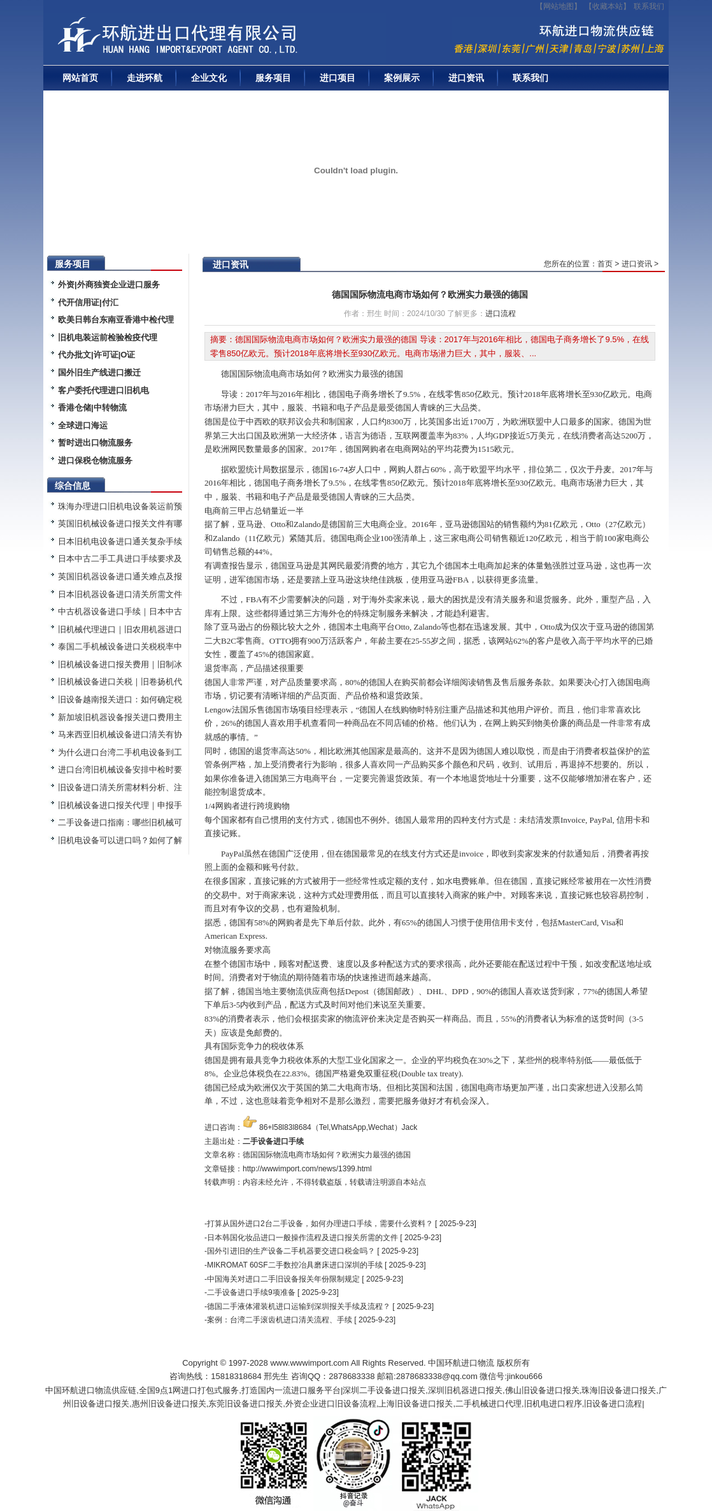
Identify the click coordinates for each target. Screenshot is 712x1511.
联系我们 (649, 6)
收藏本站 (607, 6)
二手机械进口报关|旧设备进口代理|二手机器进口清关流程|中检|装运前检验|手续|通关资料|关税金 (218, 39)
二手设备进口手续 (273, 1141)
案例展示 (402, 78)
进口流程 (500, 313)
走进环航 (144, 78)
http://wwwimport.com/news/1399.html (307, 1168)
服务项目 (273, 78)
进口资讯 (466, 78)
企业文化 (209, 78)
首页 (605, 263)
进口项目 (337, 78)
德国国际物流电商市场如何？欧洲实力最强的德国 (430, 294)
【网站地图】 (558, 6)
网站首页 (80, 78)
